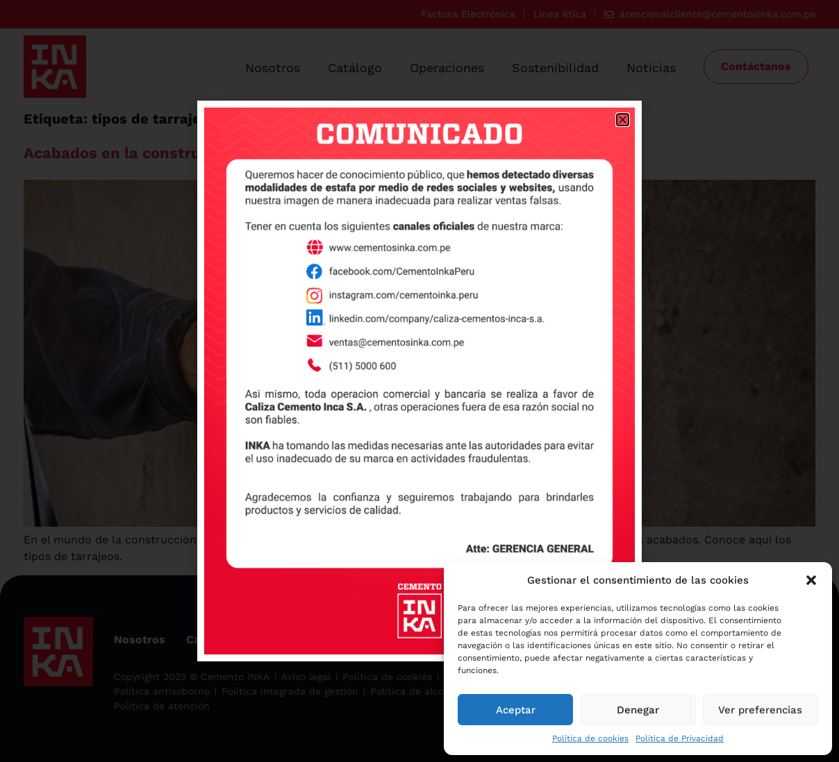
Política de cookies (590, 738)
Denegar (638, 710)
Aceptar (515, 710)
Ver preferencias (760, 710)
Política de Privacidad (680, 738)
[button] (811, 580)
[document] (419, 381)
